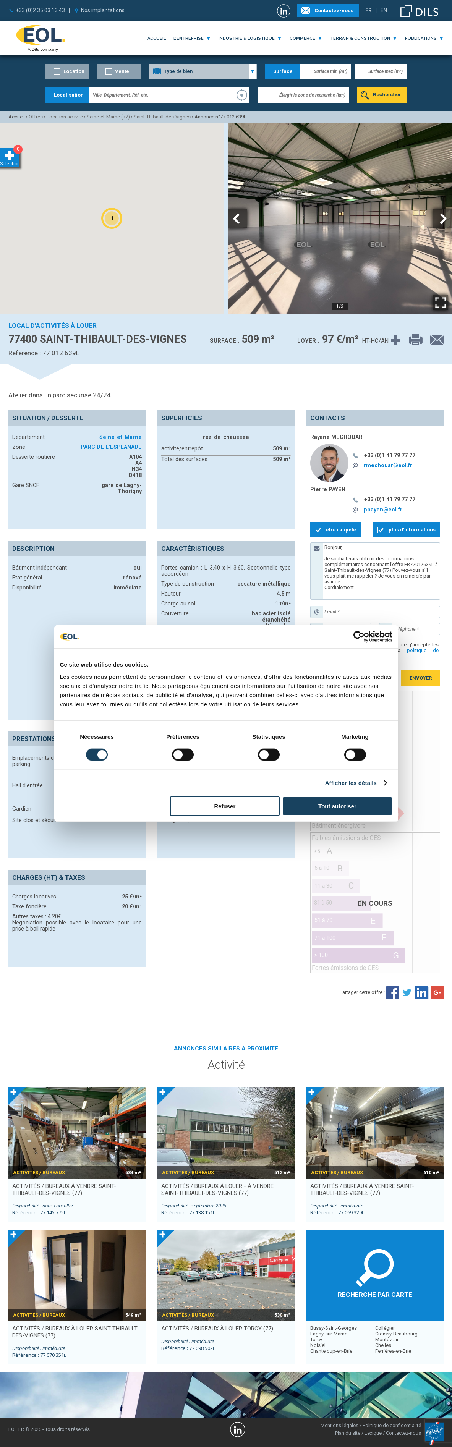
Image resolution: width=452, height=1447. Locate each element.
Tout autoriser (337, 806)
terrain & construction (360, 38)
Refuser (224, 806)
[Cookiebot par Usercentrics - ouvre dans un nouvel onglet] (359, 637)
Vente (122, 71)
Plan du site (347, 1433)
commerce (302, 38)
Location (73, 71)
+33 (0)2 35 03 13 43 (40, 10)
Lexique (373, 1433)
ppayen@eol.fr (383, 510)
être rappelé (341, 530)
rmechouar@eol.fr (388, 465)
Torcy (316, 1339)
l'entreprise (188, 38)
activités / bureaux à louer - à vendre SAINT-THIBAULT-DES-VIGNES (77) (217, 1189)
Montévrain (387, 1339)
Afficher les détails (351, 783)
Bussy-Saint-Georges (333, 1328)
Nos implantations (103, 10)
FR (368, 10)
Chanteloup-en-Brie (331, 1351)
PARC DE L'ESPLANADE (111, 447)
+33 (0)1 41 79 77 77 (389, 455)
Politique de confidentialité (392, 1425)
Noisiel (318, 1345)
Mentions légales (339, 1425)
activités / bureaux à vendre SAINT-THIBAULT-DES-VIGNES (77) (64, 1189)
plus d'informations (412, 530)
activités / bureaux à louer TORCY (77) (217, 1328)
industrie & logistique (247, 38)
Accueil (156, 38)
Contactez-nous (333, 10)
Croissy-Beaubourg (396, 1334)
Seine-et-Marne (120, 437)
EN (384, 10)
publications (421, 38)
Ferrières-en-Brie (393, 1351)
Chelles (383, 1345)
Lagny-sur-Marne (328, 1334)
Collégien (385, 1328)
